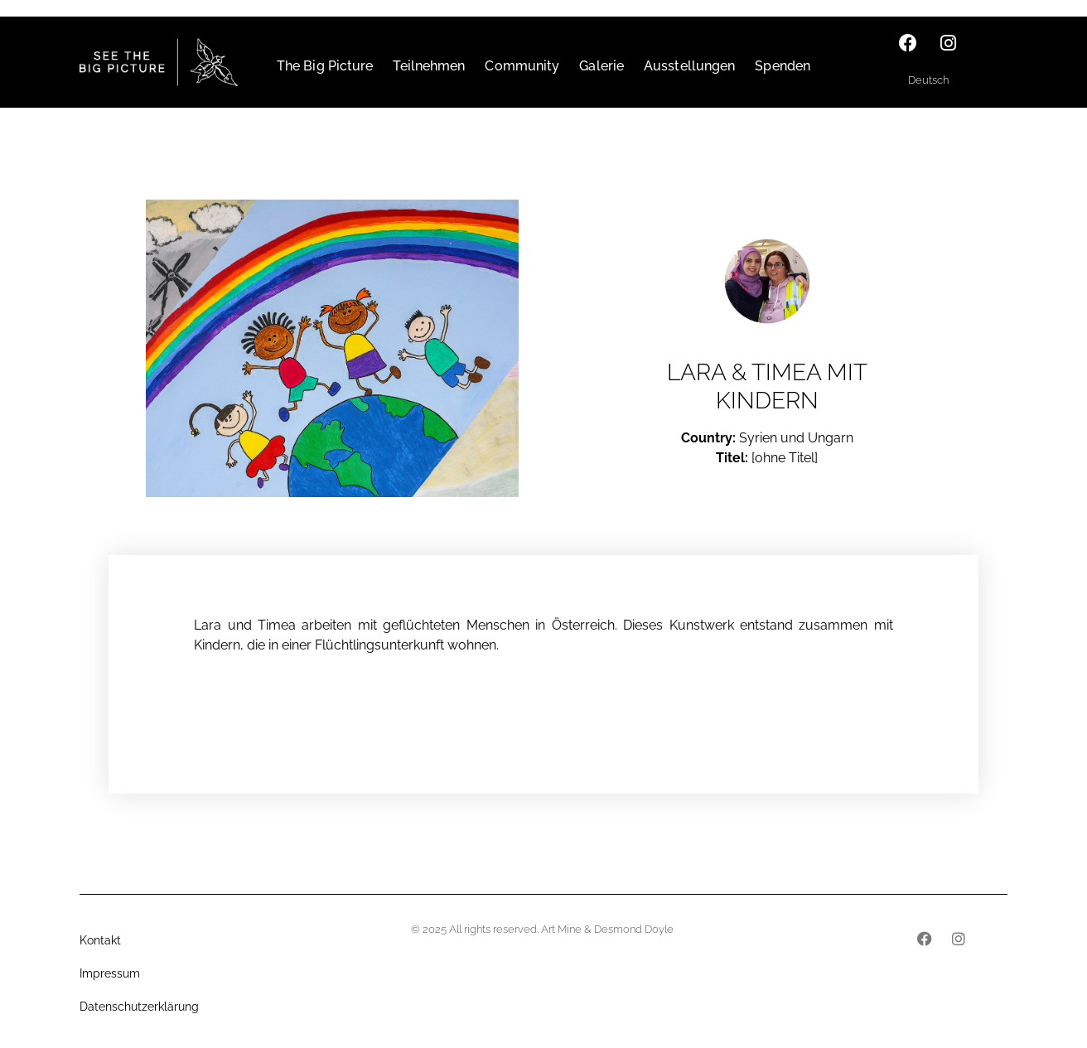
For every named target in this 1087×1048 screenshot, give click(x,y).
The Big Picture (325, 66)
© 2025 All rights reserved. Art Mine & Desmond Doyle (542, 929)
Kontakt (100, 940)
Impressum (110, 973)
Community (522, 66)
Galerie (601, 66)
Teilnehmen (429, 66)
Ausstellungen (689, 66)
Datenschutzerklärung (139, 1006)
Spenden (782, 66)
